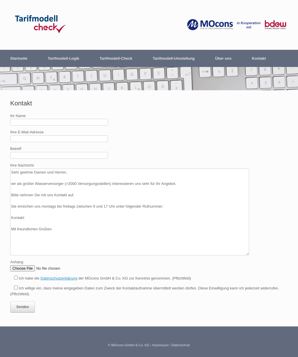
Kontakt (259, 58)
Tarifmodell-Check (116, 58)
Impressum (160, 345)
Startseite (18, 58)
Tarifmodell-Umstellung (174, 58)
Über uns (223, 58)
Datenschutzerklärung (58, 278)
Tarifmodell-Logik (63, 58)
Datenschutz (180, 345)
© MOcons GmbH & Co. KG (129, 345)
